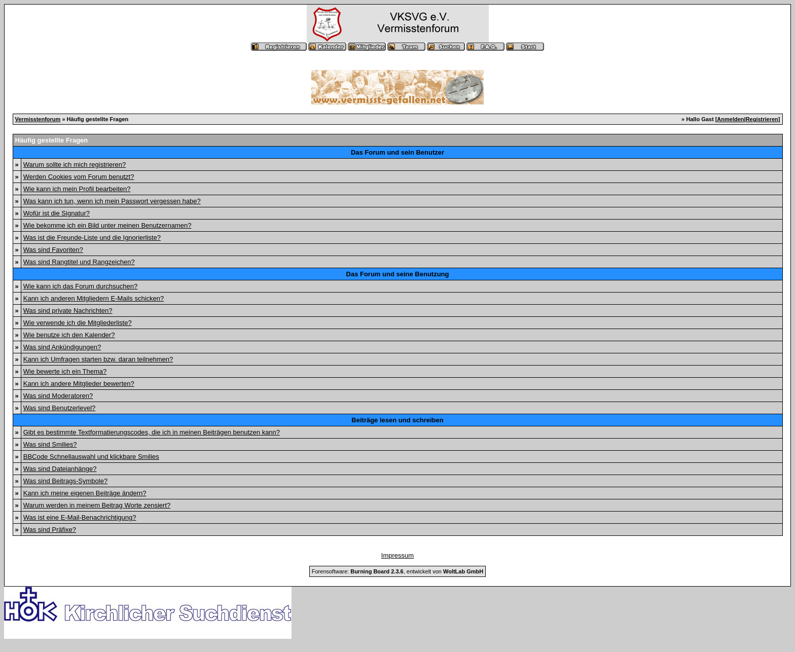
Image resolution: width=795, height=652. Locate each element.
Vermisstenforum (38, 119)
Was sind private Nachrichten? (68, 310)
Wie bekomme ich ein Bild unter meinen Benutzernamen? (107, 225)
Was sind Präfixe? (49, 529)
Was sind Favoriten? (53, 249)
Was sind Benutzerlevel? (59, 408)
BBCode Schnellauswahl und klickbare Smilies (91, 456)
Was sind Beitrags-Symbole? (65, 481)
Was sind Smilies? (50, 444)
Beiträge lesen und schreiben (397, 420)
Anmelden (730, 119)
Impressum (397, 555)
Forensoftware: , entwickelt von (397, 571)
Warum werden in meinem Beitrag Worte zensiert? (96, 505)
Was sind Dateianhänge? (60, 469)
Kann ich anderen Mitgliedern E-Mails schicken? (93, 298)
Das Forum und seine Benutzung (397, 274)
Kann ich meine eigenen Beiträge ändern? (85, 493)
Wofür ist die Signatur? (56, 213)
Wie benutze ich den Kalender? (69, 335)
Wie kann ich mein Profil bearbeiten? (77, 189)
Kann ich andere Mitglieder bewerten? (78, 383)
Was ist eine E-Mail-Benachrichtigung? (79, 517)
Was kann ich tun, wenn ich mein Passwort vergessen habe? (112, 201)
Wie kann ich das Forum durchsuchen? (80, 286)
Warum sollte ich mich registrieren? (74, 164)
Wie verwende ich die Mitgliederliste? (77, 323)
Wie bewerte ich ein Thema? (65, 371)
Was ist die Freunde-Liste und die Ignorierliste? (92, 237)
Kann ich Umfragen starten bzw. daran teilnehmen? (98, 359)
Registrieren (762, 119)
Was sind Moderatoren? (58, 396)
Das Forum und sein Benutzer (397, 152)
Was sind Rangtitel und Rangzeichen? (79, 262)
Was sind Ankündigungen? (62, 347)
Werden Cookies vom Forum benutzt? (78, 176)
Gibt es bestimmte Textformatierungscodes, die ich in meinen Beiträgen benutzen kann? (151, 432)
